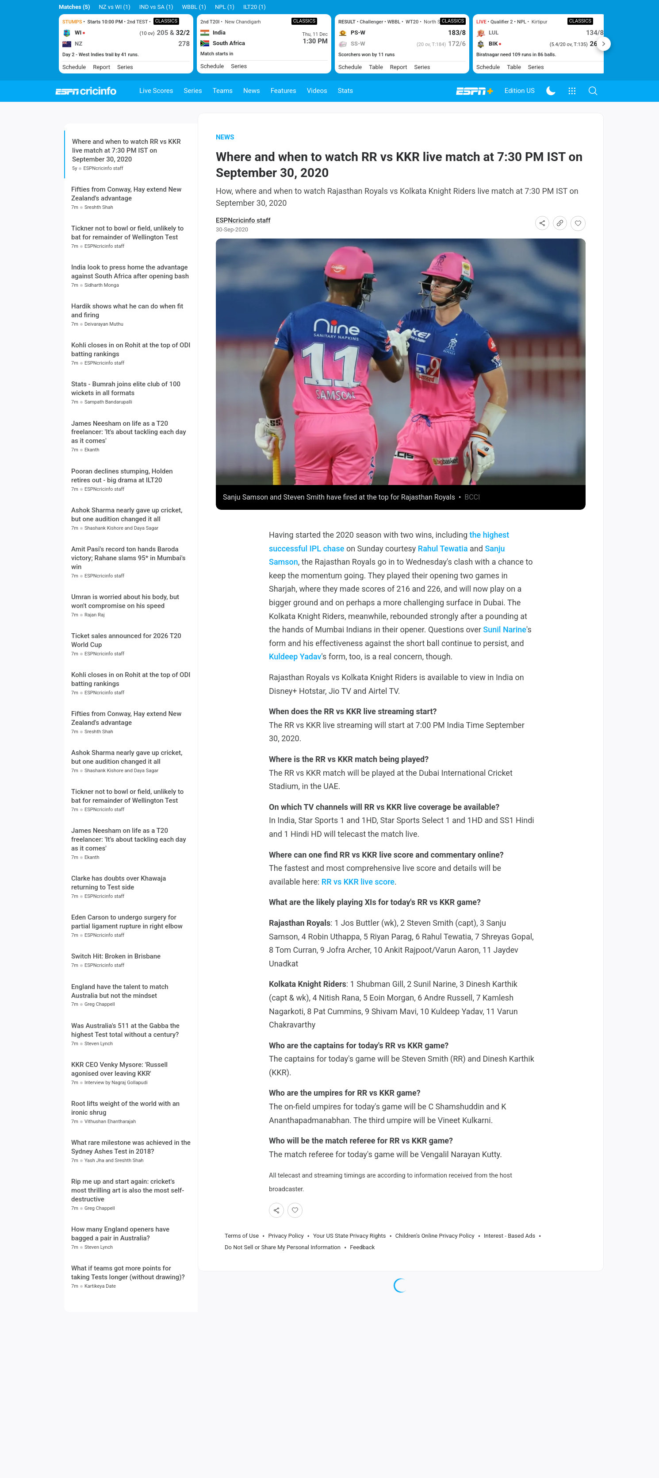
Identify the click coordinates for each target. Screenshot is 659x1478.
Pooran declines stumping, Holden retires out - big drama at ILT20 (122, 530)
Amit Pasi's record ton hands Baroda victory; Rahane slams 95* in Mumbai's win (128, 612)
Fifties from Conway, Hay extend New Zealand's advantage (126, 248)
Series (193, 91)
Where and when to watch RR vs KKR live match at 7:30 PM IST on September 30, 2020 (126, 163)
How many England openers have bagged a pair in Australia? (120, 1288)
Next (604, 44)
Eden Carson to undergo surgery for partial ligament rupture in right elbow (127, 976)
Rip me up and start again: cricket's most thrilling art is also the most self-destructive (127, 1245)
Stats (345, 91)
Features (283, 91)
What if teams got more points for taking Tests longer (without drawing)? (128, 1327)
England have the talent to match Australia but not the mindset (120, 1045)
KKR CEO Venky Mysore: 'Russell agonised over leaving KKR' (119, 1123)
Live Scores (156, 91)
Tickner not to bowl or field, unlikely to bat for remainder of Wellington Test (127, 287)
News (251, 91)
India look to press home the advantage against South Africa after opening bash (130, 326)
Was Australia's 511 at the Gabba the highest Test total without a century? (125, 1084)
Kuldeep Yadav (295, 669)
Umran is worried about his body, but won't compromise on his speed (125, 655)
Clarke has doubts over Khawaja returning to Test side (118, 937)
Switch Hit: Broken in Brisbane (116, 1011)
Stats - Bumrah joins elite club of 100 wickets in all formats (125, 443)
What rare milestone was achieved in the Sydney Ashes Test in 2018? (131, 1201)
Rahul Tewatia (443, 561)
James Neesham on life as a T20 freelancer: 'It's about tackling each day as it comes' (128, 486)
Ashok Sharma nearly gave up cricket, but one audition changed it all (126, 569)
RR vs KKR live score (358, 894)
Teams (223, 91)
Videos (317, 91)
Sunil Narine (504, 642)
